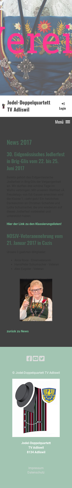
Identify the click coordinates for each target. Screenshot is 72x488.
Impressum (36, 468)
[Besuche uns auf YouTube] (35, 358)
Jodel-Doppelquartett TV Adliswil (28, 106)
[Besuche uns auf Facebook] (29, 358)
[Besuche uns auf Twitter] (42, 358)
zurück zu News (18, 331)
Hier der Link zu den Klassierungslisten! (34, 224)
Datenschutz (36, 472)
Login (62, 106)
